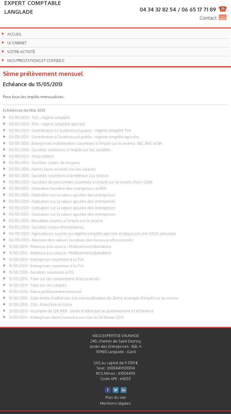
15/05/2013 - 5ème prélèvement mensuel (45, 291)
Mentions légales (115, 403)
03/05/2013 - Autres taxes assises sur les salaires (52, 169)
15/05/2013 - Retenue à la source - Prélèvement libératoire (60, 246)
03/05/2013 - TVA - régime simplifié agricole (47, 124)
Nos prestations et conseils (35, 60)
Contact (208, 18)
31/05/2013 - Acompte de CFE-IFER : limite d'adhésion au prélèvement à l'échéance (81, 311)
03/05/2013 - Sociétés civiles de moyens (44, 162)
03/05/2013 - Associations (31, 156)
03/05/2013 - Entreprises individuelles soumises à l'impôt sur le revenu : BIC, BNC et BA (85, 143)
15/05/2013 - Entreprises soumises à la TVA (46, 259)
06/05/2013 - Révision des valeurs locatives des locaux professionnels (71, 240)
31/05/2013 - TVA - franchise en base (40, 304)
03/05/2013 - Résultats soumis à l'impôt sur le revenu (56, 220)
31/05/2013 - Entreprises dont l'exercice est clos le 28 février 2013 (66, 317)
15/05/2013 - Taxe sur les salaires (38, 285)
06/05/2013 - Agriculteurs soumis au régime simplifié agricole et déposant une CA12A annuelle (92, 233)
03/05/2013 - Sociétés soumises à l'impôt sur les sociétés (60, 149)
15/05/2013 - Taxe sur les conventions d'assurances (54, 278)
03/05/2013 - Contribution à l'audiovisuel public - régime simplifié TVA (70, 130)
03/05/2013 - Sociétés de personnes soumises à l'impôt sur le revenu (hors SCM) (81, 182)
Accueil (14, 34)
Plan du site (115, 397)
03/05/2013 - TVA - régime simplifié (39, 117)
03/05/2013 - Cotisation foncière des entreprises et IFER (58, 188)
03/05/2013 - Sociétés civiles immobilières (46, 227)
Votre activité (21, 52)
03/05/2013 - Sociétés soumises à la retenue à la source (58, 175)
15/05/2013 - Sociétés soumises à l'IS (41, 272)
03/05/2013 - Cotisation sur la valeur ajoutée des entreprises (62, 194)
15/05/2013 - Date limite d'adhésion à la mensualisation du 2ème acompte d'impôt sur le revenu (93, 298)
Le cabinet (17, 43)
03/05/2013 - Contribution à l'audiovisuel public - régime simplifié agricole (74, 136)
